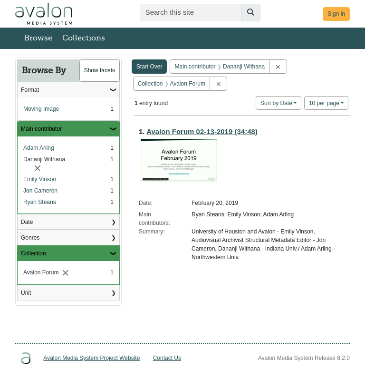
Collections (83, 38)
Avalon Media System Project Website (91, 358)
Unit (26, 293)
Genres (30, 237)
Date (27, 222)
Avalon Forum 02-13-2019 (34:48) (202, 131)
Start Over (149, 66)
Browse (38, 38)
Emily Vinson (39, 179)
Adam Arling (38, 148)
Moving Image (41, 109)
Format (30, 90)
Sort (276, 103)
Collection (33, 253)
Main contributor (41, 129)
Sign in (336, 13)
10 (324, 102)
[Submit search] (250, 12)
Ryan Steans (39, 202)
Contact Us (167, 358)
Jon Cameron (40, 190)
